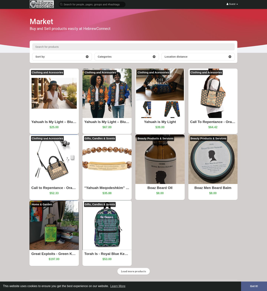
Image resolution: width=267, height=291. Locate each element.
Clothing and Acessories (47, 72)
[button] (92, 4)
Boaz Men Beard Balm (212, 188)
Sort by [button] (62, 56)
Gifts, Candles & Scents (100, 138)
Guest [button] (232, 4)
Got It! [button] (254, 286)
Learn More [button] (118, 286)
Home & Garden (42, 204)
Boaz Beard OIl (159, 188)
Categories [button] (127, 56)
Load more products (133, 271)
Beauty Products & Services (155, 138)
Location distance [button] (198, 56)
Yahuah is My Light (160, 122)
